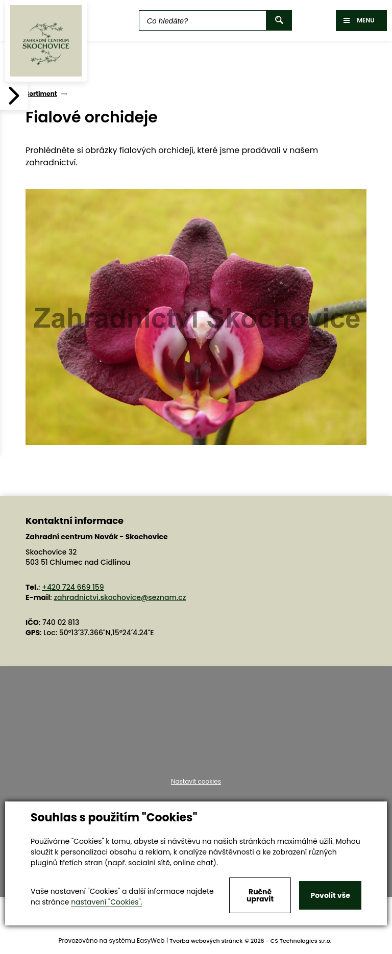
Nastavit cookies (196, 782)
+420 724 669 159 (73, 587)
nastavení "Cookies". (106, 902)
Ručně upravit (260, 895)
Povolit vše (330, 895)
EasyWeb (151, 940)
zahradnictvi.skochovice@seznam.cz (120, 597)
